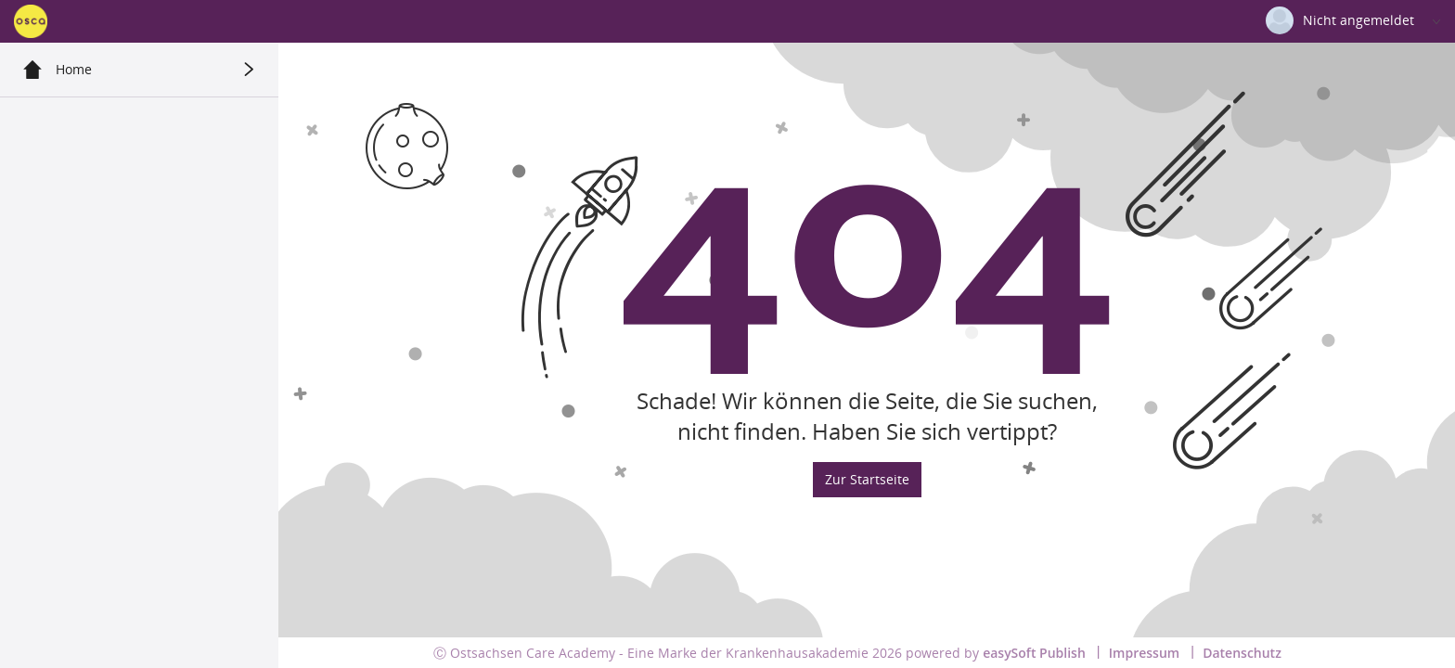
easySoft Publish (1034, 653)
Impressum (1144, 653)
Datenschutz (1242, 653)
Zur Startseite (867, 479)
